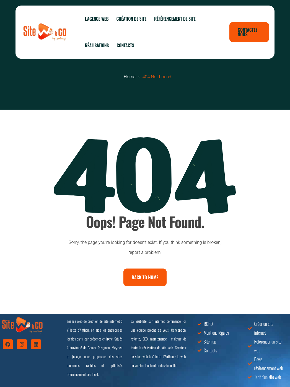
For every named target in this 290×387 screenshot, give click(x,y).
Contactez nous (247, 32)
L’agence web (97, 19)
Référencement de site (174, 19)
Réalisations (97, 45)
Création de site (131, 19)
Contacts (125, 45)
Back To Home (145, 277)
